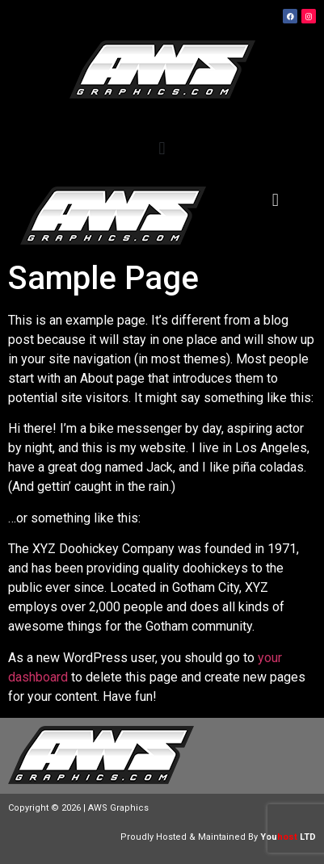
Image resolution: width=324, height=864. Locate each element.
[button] (162, 148)
